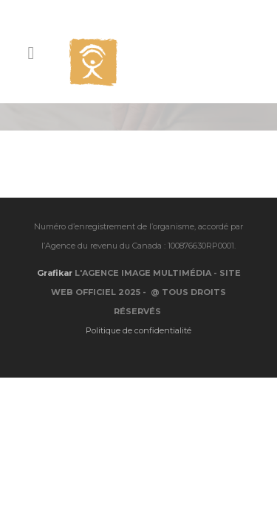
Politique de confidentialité (138, 302)
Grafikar (54, 245)
